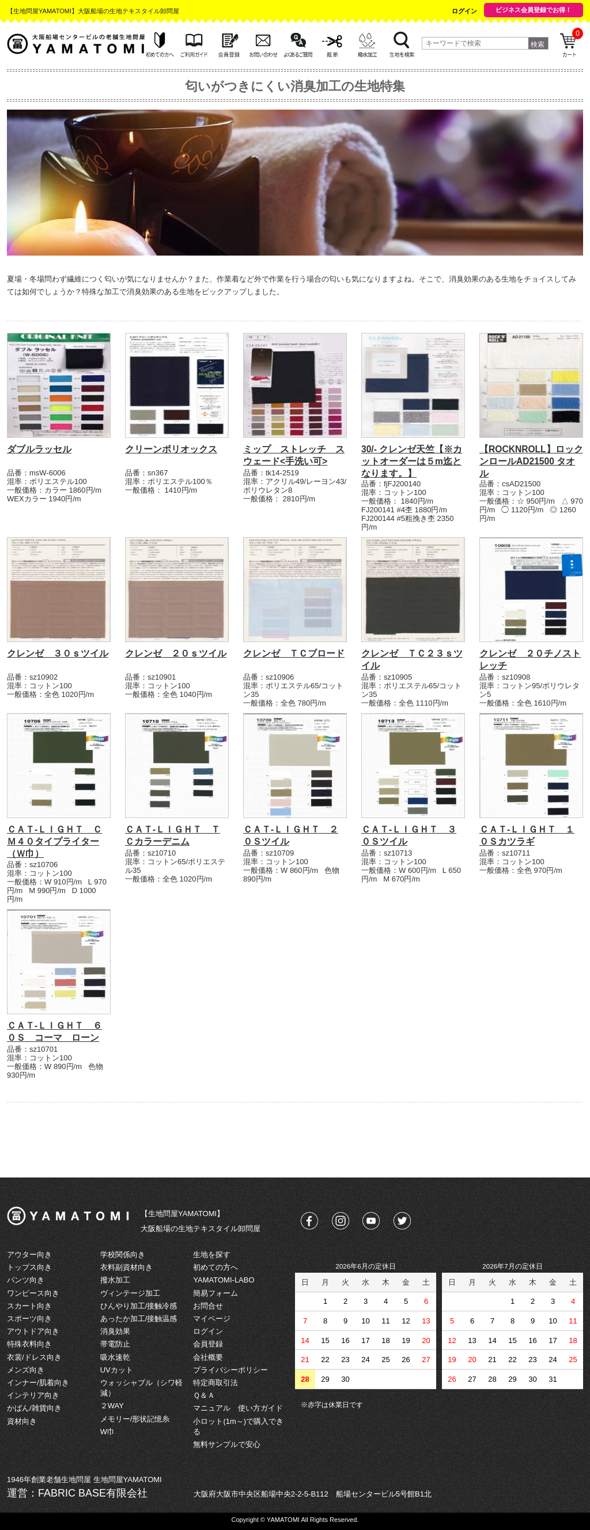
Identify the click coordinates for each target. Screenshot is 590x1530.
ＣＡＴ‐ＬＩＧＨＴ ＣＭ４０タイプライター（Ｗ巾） (54, 841)
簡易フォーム (215, 1293)
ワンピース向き (33, 1293)
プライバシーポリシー (230, 1370)
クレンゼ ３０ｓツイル (57, 653)
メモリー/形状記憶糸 (135, 1419)
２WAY (112, 1405)
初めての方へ (215, 1267)
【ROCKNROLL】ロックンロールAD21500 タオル (531, 461)
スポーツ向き (29, 1318)
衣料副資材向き (126, 1267)
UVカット (116, 1370)
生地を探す (211, 1254)
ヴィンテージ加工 (130, 1293)
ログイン (464, 10)
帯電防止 (115, 1344)
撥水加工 (115, 1280)
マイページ (211, 1318)
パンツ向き (25, 1280)
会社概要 (208, 1357)
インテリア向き (33, 1395)
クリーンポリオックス (171, 449)
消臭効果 (115, 1331)
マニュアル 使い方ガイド (238, 1408)
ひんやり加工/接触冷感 (138, 1306)
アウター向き (29, 1254)
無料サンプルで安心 (226, 1444)
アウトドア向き (33, 1331)
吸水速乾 (115, 1357)
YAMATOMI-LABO (223, 1280)
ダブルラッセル (39, 449)
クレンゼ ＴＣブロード (294, 653)
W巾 (107, 1431)
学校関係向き (122, 1254)
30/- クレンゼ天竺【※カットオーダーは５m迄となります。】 (411, 461)
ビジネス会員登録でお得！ (534, 9)
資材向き (22, 1421)
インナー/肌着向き (38, 1382)
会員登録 (208, 1344)
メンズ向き (25, 1370)
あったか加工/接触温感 (138, 1318)
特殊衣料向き (29, 1344)
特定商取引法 (215, 1382)
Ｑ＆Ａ (204, 1395)
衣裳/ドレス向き (34, 1357)
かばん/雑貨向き (34, 1408)
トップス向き (29, 1267)
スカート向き (29, 1306)
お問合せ (208, 1306)
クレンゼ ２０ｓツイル (175, 653)
